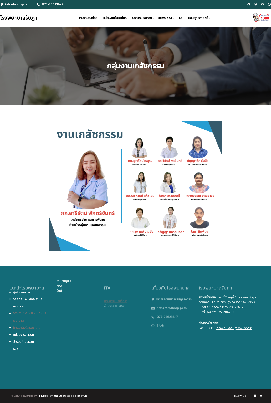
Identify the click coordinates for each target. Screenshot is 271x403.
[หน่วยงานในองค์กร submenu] (128, 18)
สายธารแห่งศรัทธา (115, 303)
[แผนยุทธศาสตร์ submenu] (210, 18)
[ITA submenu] (184, 18)
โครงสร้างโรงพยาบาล (27, 327)
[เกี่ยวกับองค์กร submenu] (99, 18)
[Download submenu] (174, 18)
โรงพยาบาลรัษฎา (18, 18)
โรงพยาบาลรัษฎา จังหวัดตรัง (234, 328)
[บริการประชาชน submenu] (154, 18)
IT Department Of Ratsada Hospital (62, 395)
